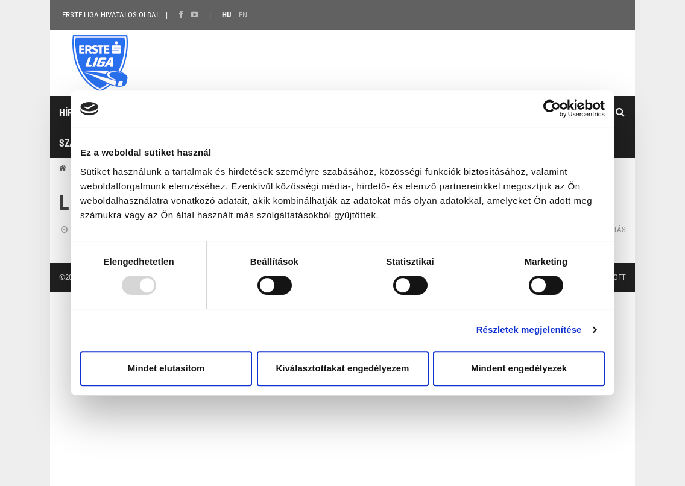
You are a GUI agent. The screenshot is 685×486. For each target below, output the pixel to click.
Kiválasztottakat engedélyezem (342, 368)
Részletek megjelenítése (529, 329)
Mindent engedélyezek (519, 368)
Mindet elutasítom (166, 368)
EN (243, 14)
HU (226, 14)
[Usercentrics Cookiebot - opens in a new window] (552, 108)
